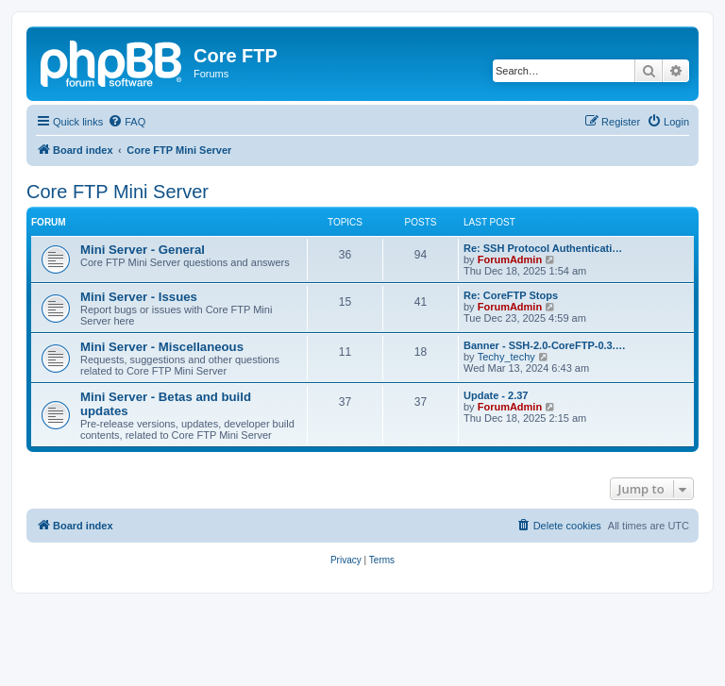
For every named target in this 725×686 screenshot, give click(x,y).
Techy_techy (506, 356)
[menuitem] (126, 121)
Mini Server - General (142, 250)
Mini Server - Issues (138, 297)
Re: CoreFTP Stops (511, 295)
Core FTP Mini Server (117, 191)
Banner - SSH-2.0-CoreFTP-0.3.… (545, 345)
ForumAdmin (510, 259)
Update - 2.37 (496, 395)
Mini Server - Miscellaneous (162, 347)
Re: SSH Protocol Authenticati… (543, 248)
